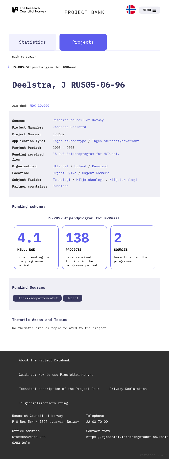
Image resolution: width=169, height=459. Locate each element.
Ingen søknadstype (69, 141)
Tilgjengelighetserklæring (43, 403)
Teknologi (61, 179)
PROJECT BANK (84, 12)
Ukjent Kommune (96, 173)
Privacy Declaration (128, 389)
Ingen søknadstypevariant (115, 141)
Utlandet (60, 166)
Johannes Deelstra (69, 127)
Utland (80, 166)
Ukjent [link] (72, 298)
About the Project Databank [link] (44, 360)
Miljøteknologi (90, 179)
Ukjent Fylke (64, 173)
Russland (100, 166)
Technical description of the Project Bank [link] (59, 389)
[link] (131, 10)
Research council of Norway (78, 120)
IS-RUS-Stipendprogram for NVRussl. (86, 154)
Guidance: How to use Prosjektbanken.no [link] (56, 374)
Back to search (24, 56)
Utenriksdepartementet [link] (37, 298)
